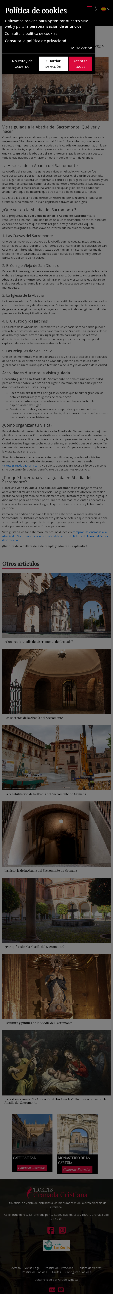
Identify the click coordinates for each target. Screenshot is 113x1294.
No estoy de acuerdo (22, 63)
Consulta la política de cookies (31, 33)
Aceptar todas (80, 63)
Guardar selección (53, 63)
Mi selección (81, 47)
